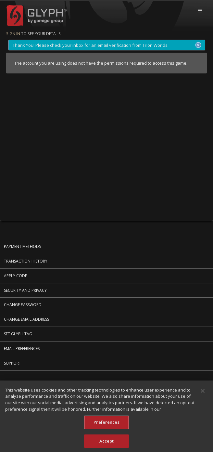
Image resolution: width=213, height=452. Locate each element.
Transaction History (25, 261)
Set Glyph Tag (18, 334)
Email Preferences (22, 348)
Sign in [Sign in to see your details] (13, 33)
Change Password (23, 304)
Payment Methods (22, 246)
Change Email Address (26, 319)
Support (12, 363)
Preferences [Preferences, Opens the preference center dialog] (106, 424)
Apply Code (15, 275)
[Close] (202, 392)
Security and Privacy (25, 290)
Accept (106, 443)
